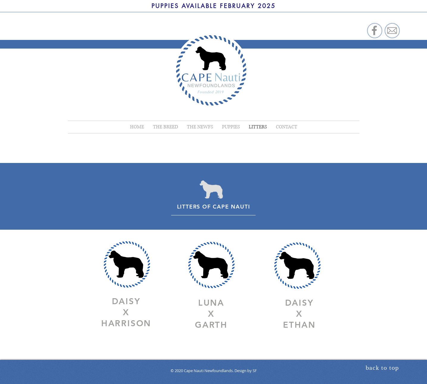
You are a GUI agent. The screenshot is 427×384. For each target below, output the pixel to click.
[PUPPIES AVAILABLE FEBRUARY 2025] (213, 6)
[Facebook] (374, 30)
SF (255, 370)
